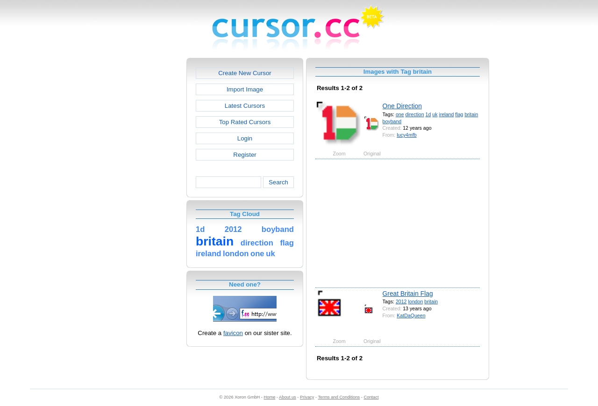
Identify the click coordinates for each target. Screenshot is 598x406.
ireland (446, 114)
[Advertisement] (146, 198)
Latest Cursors (245, 105)
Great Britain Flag (408, 293)
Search (278, 182)
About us (287, 397)
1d (428, 114)
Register (244, 154)
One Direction (402, 106)
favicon (233, 332)
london (415, 301)
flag (459, 114)
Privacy (307, 397)
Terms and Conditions (339, 397)
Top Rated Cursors (245, 122)
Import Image (245, 89)
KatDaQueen (411, 315)
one (400, 114)
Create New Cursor (244, 73)
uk (434, 114)
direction (415, 114)
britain (471, 114)
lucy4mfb (406, 135)
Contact (371, 397)
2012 (401, 301)
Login (244, 138)
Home (270, 397)
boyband (392, 121)
